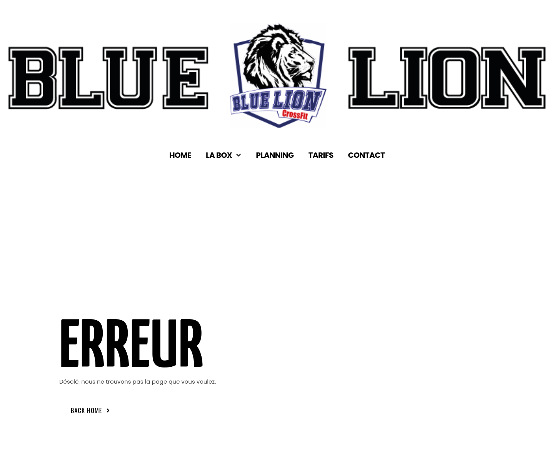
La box (223, 155)
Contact (366, 155)
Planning (275, 155)
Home (180, 155)
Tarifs (320, 155)
